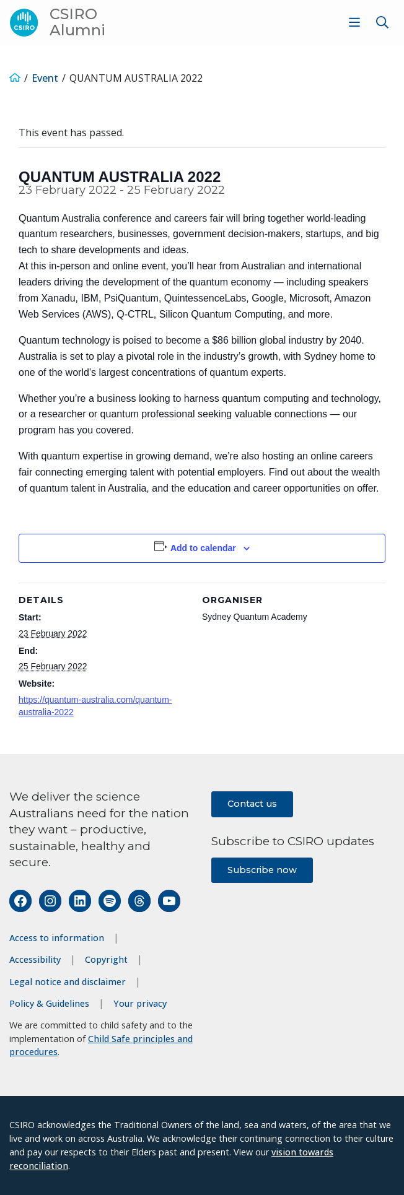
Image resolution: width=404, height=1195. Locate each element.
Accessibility (35, 959)
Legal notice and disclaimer (67, 982)
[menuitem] (353, 22)
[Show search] (382, 22)
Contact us (252, 803)
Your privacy (140, 1003)
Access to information (56, 938)
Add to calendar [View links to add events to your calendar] (203, 548)
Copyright (106, 959)
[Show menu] (354, 22)
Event (45, 78)
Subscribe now (262, 870)
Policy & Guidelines (49, 1003)
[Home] (14, 78)
